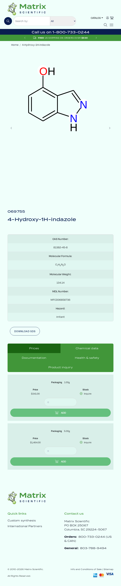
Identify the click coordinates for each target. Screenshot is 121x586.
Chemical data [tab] (87, 348)
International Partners (25, 526)
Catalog (96, 17)
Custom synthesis (22, 520)
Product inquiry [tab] (60, 367)
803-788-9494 (93, 548)
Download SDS (24, 331)
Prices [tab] (34, 348)
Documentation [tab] (34, 358)
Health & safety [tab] (87, 358)
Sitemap (108, 569)
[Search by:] (31, 21)
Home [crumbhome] (14, 44)
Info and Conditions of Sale (86, 569)
